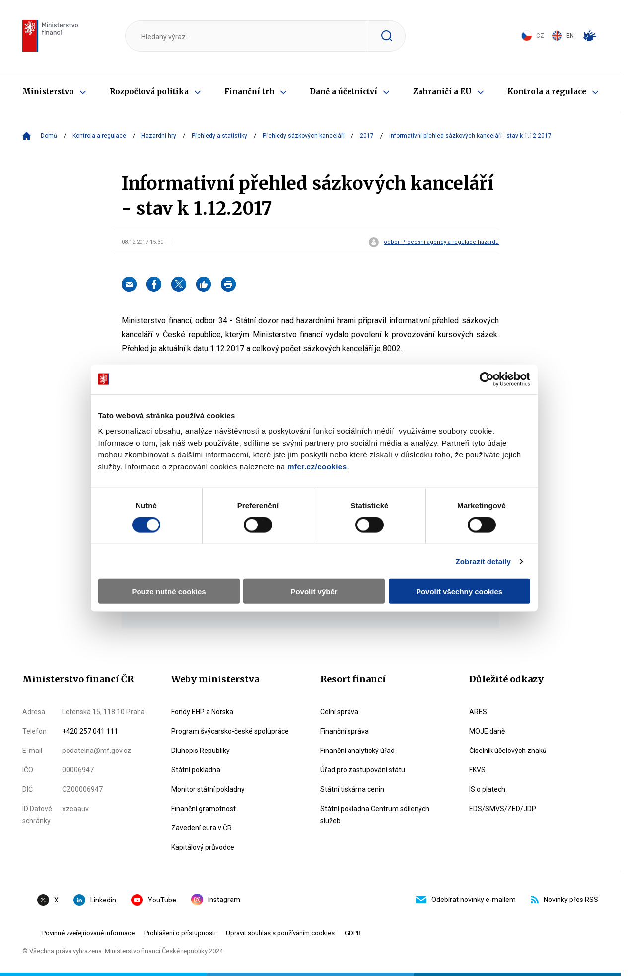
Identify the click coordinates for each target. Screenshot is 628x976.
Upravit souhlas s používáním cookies (280, 933)
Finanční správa (344, 731)
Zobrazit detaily (487, 539)
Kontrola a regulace (546, 91)
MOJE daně (487, 731)
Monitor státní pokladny (208, 789)
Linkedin (94, 900)
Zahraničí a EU (442, 91)
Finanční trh (249, 91)
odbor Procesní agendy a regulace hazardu (441, 242)
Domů (49, 136)
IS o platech (487, 789)
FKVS (477, 770)
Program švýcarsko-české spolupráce (230, 731)
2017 (367, 135)
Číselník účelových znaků (508, 750)
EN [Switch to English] (563, 35)
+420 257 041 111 (90, 731)
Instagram (215, 899)
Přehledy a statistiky (219, 135)
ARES (478, 712)
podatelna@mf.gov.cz (96, 750)
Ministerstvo (48, 91)
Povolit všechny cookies (462, 569)
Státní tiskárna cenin (352, 789)
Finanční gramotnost (203, 809)
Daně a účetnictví (343, 91)
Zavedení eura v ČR (201, 828)
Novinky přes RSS (564, 899)
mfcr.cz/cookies (313, 444)
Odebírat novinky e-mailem (466, 899)
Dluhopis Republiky (200, 750)
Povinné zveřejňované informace (88, 933)
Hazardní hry (158, 135)
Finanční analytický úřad (357, 750)
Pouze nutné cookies (166, 569)
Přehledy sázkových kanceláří (304, 135)
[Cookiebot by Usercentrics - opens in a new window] (490, 356)
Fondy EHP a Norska (202, 712)
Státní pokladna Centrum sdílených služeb (374, 815)
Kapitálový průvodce (202, 847)
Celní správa (339, 712)
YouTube (153, 900)
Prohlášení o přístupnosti (180, 933)
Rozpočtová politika (149, 91)
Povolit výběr (313, 569)
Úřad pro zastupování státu (362, 770)
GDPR (353, 933)
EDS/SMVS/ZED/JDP (502, 809)
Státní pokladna (195, 770)
